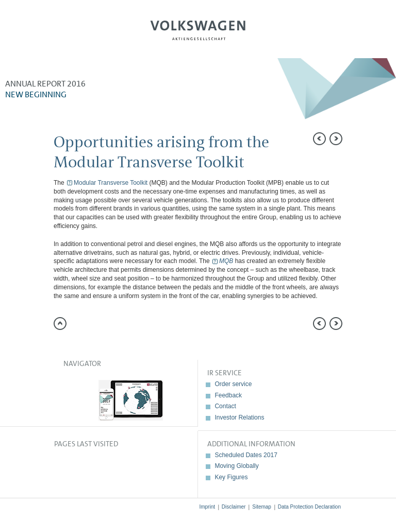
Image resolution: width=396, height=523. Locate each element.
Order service (233, 384)
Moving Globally (236, 465)
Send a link (378, 136)
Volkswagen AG (198, 28)
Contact (225, 406)
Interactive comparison (378, 229)
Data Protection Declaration (309, 507)
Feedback (228, 395)
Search (353, 34)
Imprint (207, 507)
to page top (60, 323)
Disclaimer (234, 507)
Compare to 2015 (378, 159)
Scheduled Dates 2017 (245, 455)
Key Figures (231, 477)
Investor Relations (239, 417)
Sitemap (261, 507)
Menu (43, 34)
